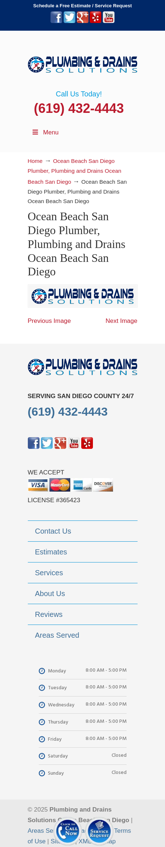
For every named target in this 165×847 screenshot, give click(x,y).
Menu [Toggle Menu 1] (45, 132)
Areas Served (46, 830)
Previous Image (49, 320)
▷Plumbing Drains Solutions (83, 60)
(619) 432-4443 (79, 108)
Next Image (122, 320)
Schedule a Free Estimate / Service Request (82, 5)
